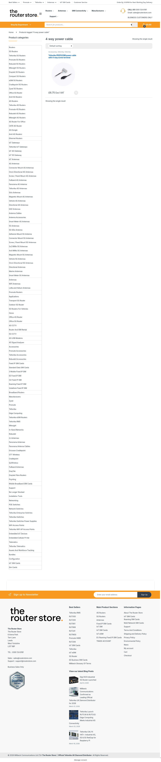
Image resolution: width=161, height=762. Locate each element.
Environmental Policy (132, 641)
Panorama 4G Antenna (18, 184)
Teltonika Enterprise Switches (20, 513)
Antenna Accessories (17, 217)
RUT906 (72, 627)
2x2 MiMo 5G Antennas (18, 246)
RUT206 (72, 642)
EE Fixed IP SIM (15, 376)
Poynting (12, 479)
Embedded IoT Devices (18, 534)
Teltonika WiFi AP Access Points (21, 529)
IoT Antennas (14, 159)
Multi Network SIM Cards (134, 623)
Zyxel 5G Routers (16, 89)
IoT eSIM (72, 653)
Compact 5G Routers (17, 76)
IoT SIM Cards (65, 2)
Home (11, 32)
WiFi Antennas (14, 284)
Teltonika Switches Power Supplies (23, 521)
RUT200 (72, 620)
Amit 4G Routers (15, 134)
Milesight (12, 426)
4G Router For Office (17, 122)
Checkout (128, 655)
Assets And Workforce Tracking (21, 550)
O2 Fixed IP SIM (15, 380)
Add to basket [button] (76, 93)
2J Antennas (14, 438)
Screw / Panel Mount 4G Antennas (22, 176)
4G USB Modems (16, 338)
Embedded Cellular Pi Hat (19, 538)
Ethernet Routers (15, 138)
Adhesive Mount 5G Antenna (20, 234)
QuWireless (13, 463)
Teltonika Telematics (17, 546)
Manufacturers (98, 11)
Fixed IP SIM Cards (16, 363)
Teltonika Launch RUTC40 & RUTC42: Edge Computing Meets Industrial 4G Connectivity (82, 717)
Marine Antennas (15, 271)
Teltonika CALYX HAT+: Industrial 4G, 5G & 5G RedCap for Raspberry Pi (88, 736)
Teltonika (38, 2)
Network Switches (16, 509)
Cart (125, 652)
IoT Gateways (14, 143)
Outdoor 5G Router (16, 305)
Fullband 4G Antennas (18, 180)
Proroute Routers (15, 292)
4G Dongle (13, 130)
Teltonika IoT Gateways (18, 147)
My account (128, 648)
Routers (49, 11)
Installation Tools (15, 496)
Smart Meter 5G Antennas (19, 275)
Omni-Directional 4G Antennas (21, 172)
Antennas (50, 2)
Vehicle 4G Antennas (17, 201)
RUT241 (72, 631)
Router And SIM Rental (18, 330)
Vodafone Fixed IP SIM (18, 388)
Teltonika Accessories (17, 355)
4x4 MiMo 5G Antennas (18, 251)
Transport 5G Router (17, 300)
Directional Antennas (17, 267)
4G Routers (13, 101)
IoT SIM (99, 627)
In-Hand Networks (16, 430)
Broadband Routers (16, 392)
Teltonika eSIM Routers (18, 417)
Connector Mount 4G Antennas (21, 168)
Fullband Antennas (16, 467)
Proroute (26, 2)
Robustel (12, 434)
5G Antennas (14, 226)
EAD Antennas (14, 209)
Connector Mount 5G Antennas (21, 238)
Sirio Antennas (14, 192)
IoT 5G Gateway (15, 155)
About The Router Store (133, 613)
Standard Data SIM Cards (19, 367)
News (126, 645)
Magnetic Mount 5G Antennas (21, 255)
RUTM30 (72, 635)
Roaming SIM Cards (132, 619)
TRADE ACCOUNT (103, 641)
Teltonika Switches (16, 517)
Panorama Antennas (17, 442)
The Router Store (49, 755)
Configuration (14, 559)
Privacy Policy (129, 637)
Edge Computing (15, 413)
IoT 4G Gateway (15, 151)
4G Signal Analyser (16, 342)
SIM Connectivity (79, 11)
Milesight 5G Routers (17, 68)
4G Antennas (14, 164)
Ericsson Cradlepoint (17, 450)
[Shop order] (61, 46)
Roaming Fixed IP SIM (17, 384)
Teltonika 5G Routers (17, 56)
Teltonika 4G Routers (17, 105)
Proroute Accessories (17, 351)
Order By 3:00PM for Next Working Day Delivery (134, 2)
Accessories (52, 52)
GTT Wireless (14, 455)
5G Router (73, 656)
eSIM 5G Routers (15, 80)
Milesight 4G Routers (17, 118)
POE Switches (14, 505)
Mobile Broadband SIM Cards (20, 484)
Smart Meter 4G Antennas (19, 221)
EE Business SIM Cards (78, 660)
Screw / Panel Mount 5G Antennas (22, 242)
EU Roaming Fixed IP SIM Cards (109, 637)
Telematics (13, 542)
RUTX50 (72, 616)
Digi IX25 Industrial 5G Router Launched (88, 678)
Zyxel (11, 401)
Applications (14, 296)
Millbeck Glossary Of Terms (80, 663)
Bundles (12, 555)
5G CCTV (12, 334)
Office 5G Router (15, 93)
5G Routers (13, 51)
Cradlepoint (13, 459)
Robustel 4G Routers (17, 113)
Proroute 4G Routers (17, 109)
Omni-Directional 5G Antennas (21, 263)
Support (52, 16)
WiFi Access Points (16, 525)
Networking (13, 500)
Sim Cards (13, 567)
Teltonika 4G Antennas (18, 188)
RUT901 (72, 624)
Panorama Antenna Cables (19, 446)
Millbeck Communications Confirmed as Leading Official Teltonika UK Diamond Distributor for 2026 (82, 696)
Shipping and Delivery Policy (135, 634)
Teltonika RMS (14, 422)
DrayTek (12, 471)
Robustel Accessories (17, 359)
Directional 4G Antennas (18, 205)
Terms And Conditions (133, 630)
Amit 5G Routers (15, 97)
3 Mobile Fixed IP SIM (17, 372)
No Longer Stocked (16, 492)
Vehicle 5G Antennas (17, 259)
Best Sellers (13, 2)
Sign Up (144, 595)
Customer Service (80, 2)
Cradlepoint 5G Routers (18, 85)
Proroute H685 (75, 638)
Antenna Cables (15, 213)
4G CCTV (13, 325)
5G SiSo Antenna (15, 230)
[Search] (135, 24)
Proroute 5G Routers (17, 60)
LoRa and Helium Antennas (19, 288)
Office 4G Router (15, 317)
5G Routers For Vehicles (18, 309)
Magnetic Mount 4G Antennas (21, 197)
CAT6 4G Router (15, 126)
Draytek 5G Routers (16, 72)
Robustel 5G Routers (17, 64)
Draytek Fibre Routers (17, 475)
